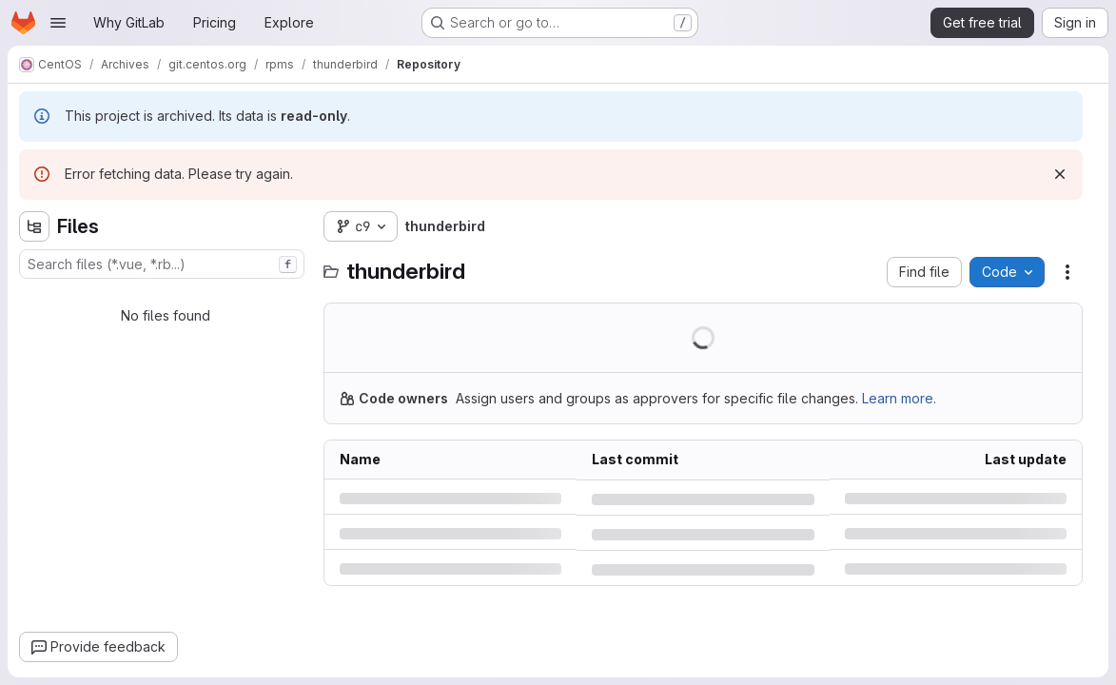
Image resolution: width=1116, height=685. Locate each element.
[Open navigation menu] (58, 23)
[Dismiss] (1059, 174)
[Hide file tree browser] (34, 226)
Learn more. (899, 398)
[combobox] (161, 264)
